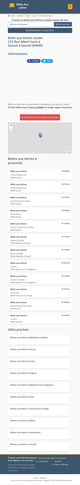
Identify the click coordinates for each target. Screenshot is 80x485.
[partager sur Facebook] (34, 61)
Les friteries (43, 462)
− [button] (11, 130)
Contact (36, 479)
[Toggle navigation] (70, 6)
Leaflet (69, 153)
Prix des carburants (46, 459)
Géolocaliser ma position (40, 31)
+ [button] (11, 126)
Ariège (50, 108)
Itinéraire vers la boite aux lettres (40, 118)
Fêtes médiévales (62, 465)
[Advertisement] (40, 83)
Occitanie (66, 108)
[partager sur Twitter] (47, 61)
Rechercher (63, 25)
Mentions (43, 479)
